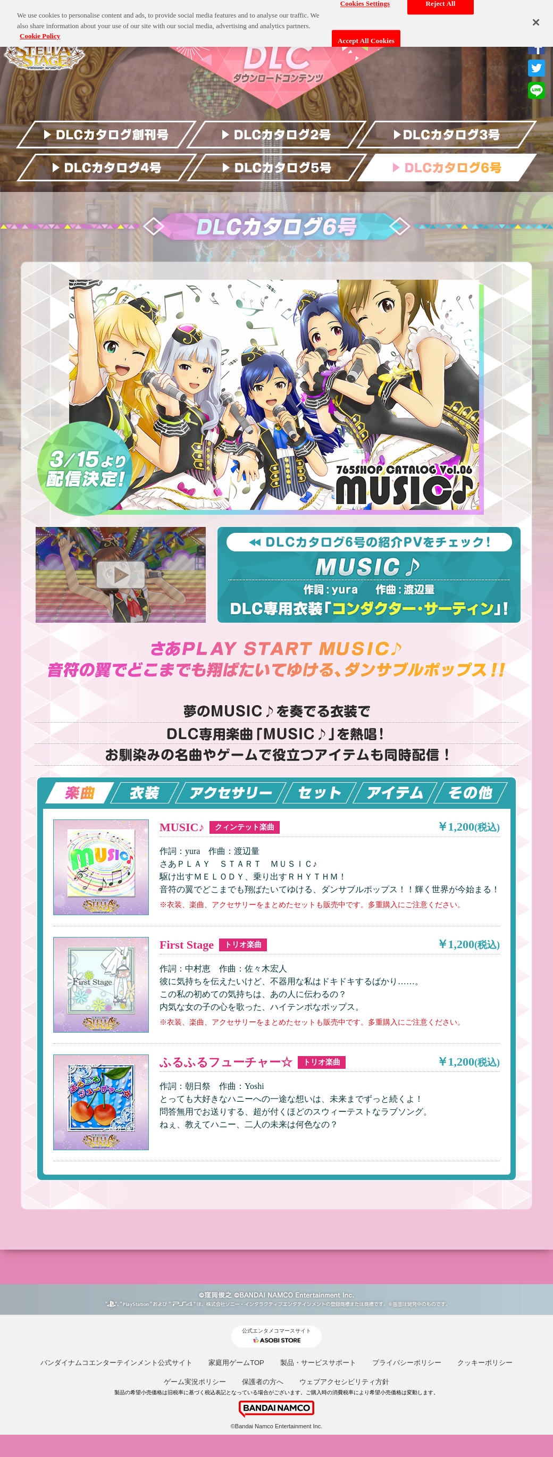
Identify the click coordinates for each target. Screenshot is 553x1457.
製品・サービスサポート (318, 1363)
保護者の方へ (262, 1382)
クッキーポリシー (485, 1363)
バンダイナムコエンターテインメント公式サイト (116, 1363)
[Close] (536, 17)
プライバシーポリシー (406, 1363)
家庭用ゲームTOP (236, 1363)
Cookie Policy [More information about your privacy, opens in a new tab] (40, 31)
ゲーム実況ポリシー (195, 1382)
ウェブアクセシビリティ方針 (344, 1382)
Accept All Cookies (366, 36)
